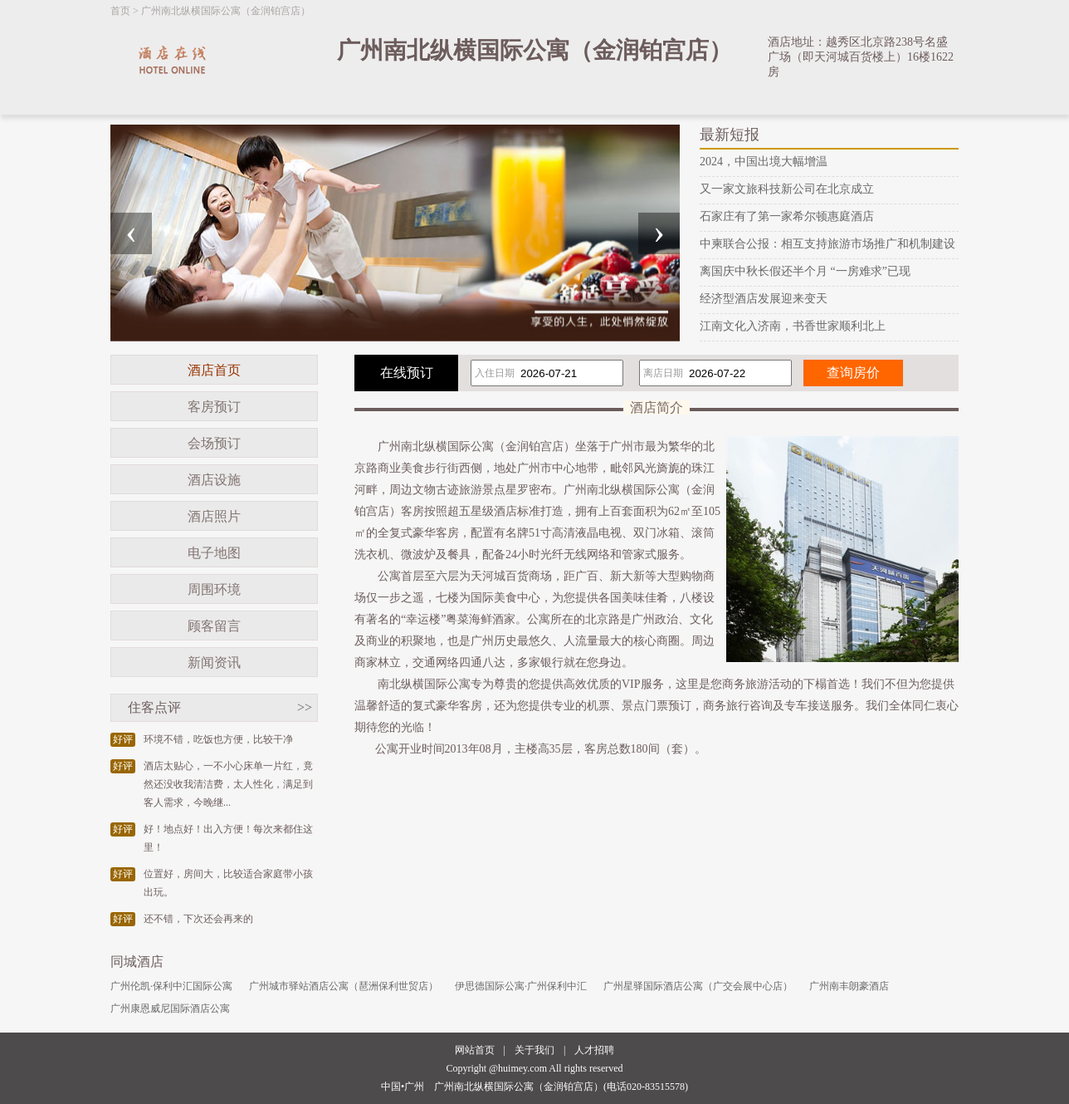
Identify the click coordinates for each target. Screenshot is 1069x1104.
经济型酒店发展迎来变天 (763, 298)
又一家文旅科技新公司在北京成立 (787, 189)
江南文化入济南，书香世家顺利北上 (793, 326)
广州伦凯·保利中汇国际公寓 (171, 986)
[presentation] (131, 233)
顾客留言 (214, 626)
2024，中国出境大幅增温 (763, 161)
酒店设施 (214, 480)
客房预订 (214, 407)
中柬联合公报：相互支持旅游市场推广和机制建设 (827, 244)
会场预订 (214, 443)
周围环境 (214, 589)
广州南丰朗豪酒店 (849, 986)
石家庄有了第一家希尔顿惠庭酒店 (787, 216)
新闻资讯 (214, 662)
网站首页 (475, 1050)
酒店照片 (214, 516)
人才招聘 (594, 1050)
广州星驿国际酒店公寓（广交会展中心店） (698, 986)
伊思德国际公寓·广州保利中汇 (521, 986)
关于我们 (534, 1050)
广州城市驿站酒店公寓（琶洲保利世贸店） (343, 986)
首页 (120, 11)
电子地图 (214, 553)
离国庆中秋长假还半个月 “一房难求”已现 (805, 271)
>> (304, 707)
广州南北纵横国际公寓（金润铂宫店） (225, 11)
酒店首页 (214, 370)
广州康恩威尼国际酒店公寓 (170, 1008)
